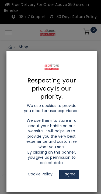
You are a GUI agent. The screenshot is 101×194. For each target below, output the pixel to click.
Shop (23, 47)
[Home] (17, 180)
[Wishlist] (66, 180)
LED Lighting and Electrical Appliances (50, 52)
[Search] (34, 180)
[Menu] (8, 32)
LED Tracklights (29, 57)
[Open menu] (50, 182)
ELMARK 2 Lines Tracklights (39, 62)
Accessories (81, 62)
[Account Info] (83, 180)
